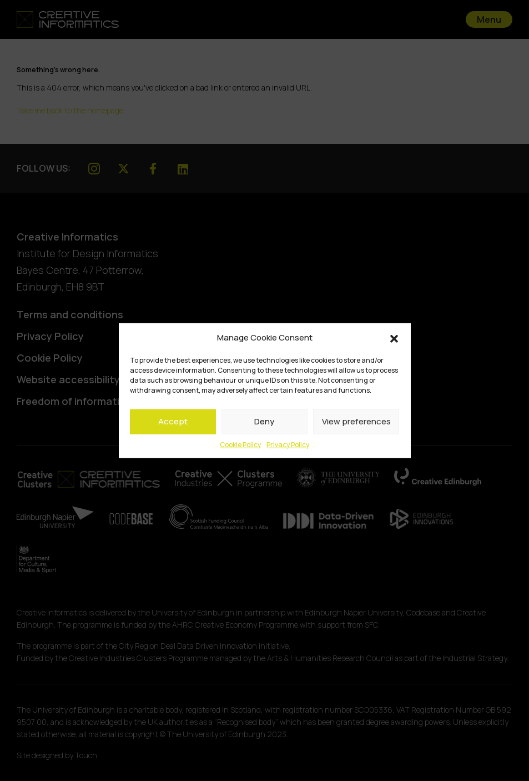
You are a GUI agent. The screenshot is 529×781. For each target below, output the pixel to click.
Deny (264, 421)
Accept (173, 421)
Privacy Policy (287, 444)
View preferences (356, 421)
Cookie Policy (240, 444)
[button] (394, 337)
